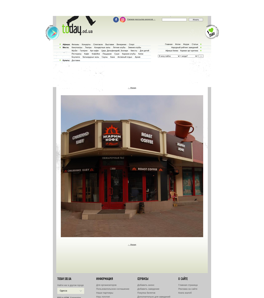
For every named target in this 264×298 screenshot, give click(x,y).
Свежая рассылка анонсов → (141, 19)
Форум (186, 44)
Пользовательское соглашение (112, 289)
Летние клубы (119, 47)
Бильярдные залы (91, 57)
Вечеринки (121, 44)
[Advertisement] (132, 8)
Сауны (105, 57)
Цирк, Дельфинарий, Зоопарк (114, 51)
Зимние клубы (134, 47)
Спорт (131, 44)
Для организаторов (106, 285)
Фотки (178, 44)
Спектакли (98, 44)
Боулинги (76, 57)
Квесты (134, 51)
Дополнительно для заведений (153, 296)
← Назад (132, 88)
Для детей (144, 51)
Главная (168, 44)
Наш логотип (103, 296)
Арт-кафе (94, 51)
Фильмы (75, 44)
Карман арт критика (189, 51)
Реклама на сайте (187, 289)
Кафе (86, 54)
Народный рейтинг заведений (184, 47)
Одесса (63, 291)
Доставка (76, 60)
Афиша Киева (172, 51)
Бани (112, 57)
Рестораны (77, 54)
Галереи (83, 51)
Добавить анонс (145, 285)
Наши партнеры (104, 292)
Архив (137, 57)
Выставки (109, 44)
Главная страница (188, 285)
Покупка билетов (146, 292)
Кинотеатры (77, 47)
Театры (88, 47)
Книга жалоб (185, 292)
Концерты (86, 44)
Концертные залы (102, 47)
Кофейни (96, 54)
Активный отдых (125, 57)
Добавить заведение (148, 289)
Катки (140, 54)
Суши (116, 54)
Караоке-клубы (129, 54)
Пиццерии (107, 54)
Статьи (195, 44)
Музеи (74, 51)
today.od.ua (64, 279)
